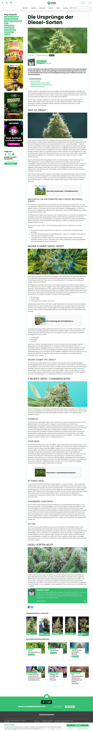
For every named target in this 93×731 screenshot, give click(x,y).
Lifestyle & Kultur (11, 19)
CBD (6, 23)
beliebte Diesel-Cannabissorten (41, 85)
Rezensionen (9, 28)
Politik (7, 34)
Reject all (71, 728)
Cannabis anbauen (11, 17)
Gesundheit (9, 32)
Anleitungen (9, 25)
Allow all (77, 725)
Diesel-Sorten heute (37, 86)
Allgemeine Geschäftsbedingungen (63, 721)
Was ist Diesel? (35, 81)
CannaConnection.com (51, 3)
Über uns (36, 721)
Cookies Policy (58, 729)
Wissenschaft (10, 30)
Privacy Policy (47, 729)
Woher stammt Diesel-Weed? (40, 83)
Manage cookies (83, 728)
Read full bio (41, 601)
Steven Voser (41, 61)
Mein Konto (37, 722)
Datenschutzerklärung (60, 722)
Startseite (31, 55)
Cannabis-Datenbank (47, 721)
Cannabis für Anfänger (13, 21)
